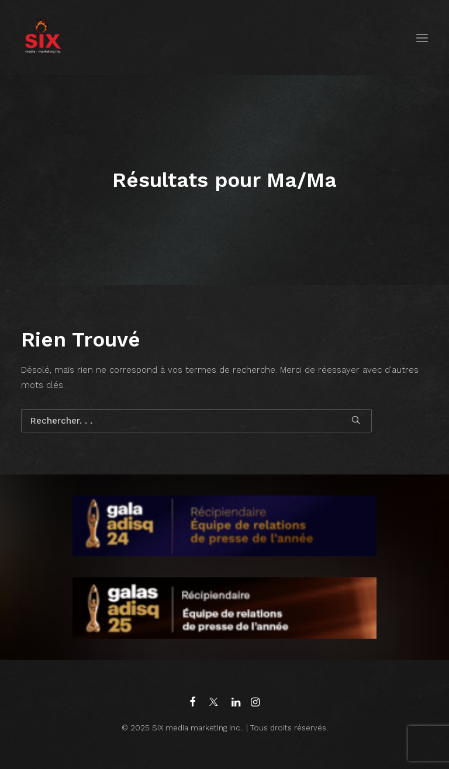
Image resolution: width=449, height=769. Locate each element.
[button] (422, 37)
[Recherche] (196, 420)
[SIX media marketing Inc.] (43, 38)
